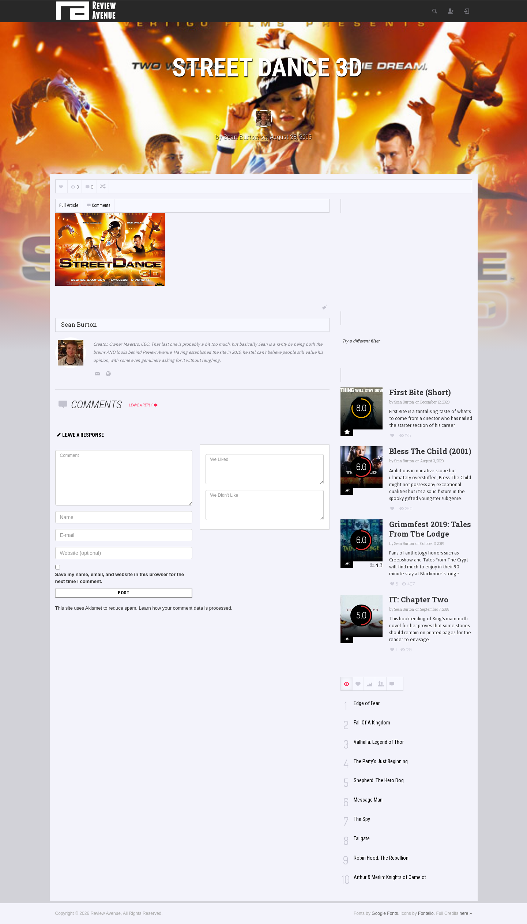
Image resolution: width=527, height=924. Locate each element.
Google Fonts (385, 913)
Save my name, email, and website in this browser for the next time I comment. (119, 578)
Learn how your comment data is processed (185, 608)
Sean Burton (241, 136)
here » (465, 913)
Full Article (68, 205)
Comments (98, 205)
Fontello (426, 913)
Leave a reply (144, 405)
